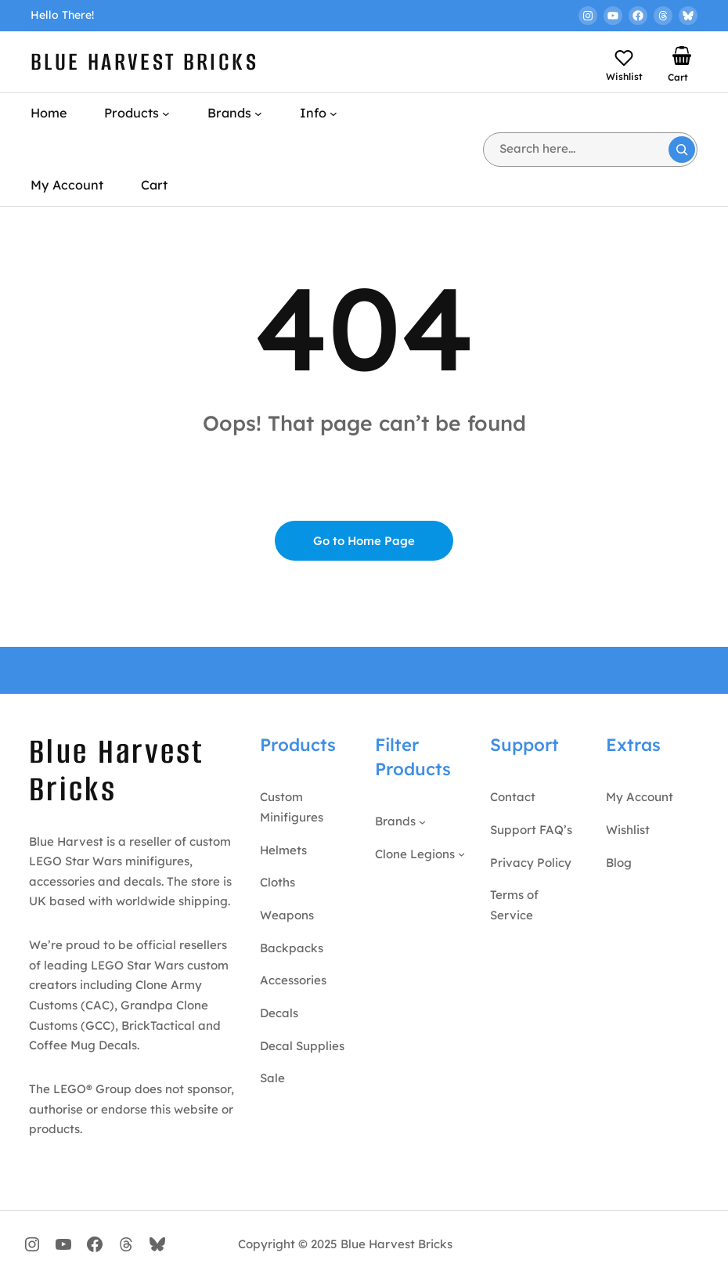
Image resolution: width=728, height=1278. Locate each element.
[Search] (682, 149)
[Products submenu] (166, 113)
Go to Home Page (364, 540)
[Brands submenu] (258, 113)
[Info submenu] (333, 113)
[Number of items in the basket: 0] (681, 55)
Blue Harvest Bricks (144, 61)
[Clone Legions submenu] (461, 853)
